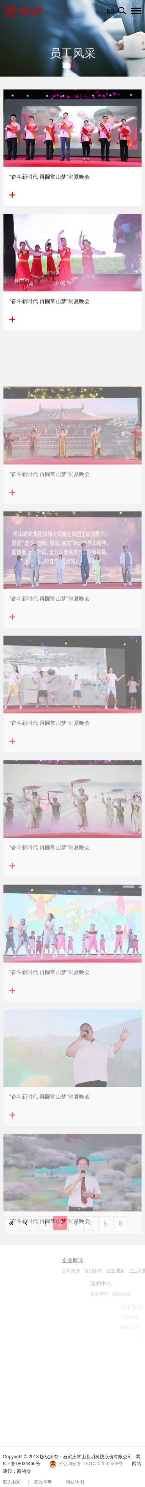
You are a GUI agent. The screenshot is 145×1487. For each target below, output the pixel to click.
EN (110, 11)
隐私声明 (43, 1482)
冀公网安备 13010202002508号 (86, 1463)
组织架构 (127, 1270)
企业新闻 (134, 1294)
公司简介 (105, 1270)
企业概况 (106, 1260)
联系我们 (12, 1482)
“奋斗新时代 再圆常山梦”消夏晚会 (49, 180)
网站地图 (75, 1482)
